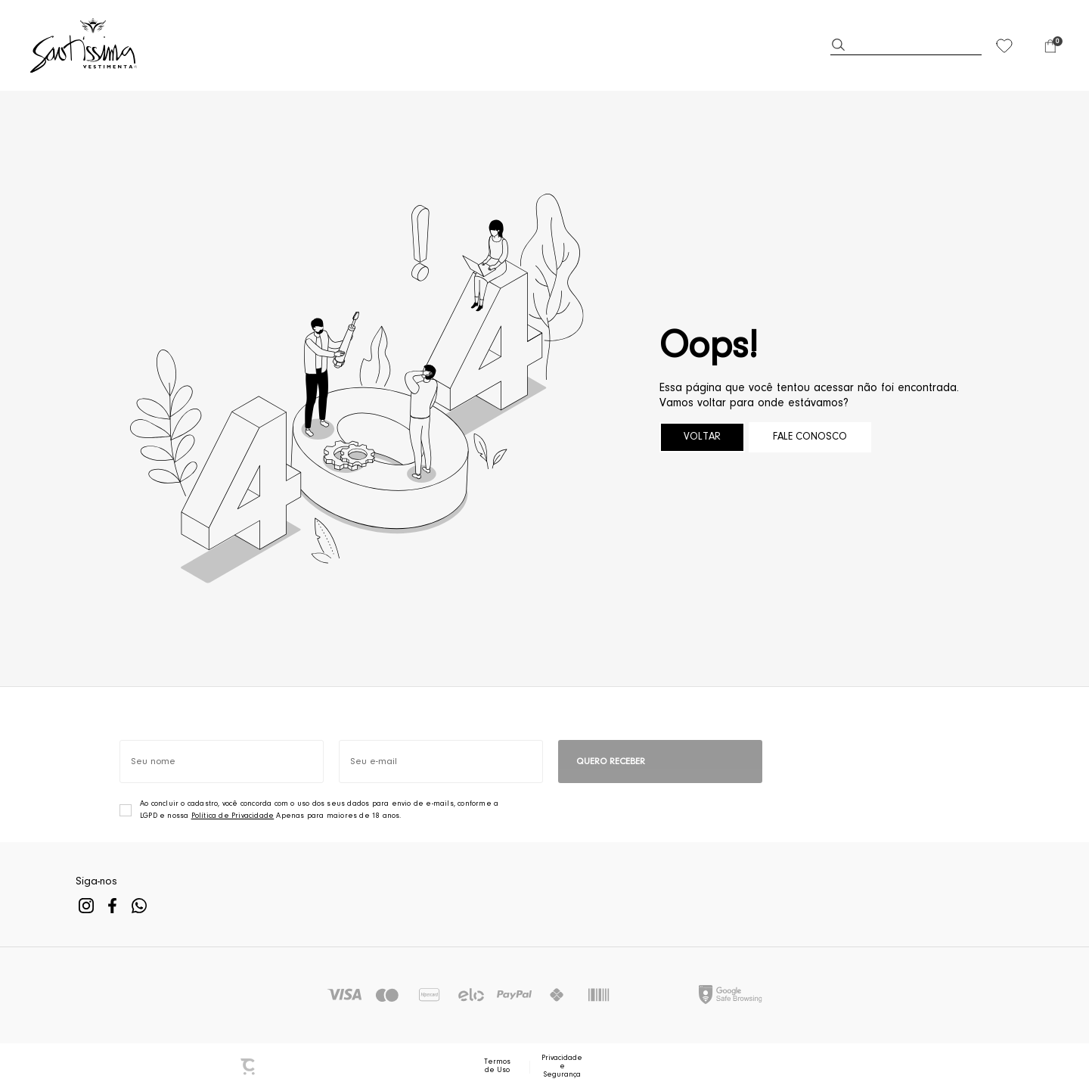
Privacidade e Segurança (561, 1067)
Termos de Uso (497, 1066)
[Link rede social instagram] (86, 906)
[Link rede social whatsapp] (139, 906)
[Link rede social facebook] (112, 906)
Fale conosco (810, 437)
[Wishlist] (1004, 45)
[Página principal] (85, 45)
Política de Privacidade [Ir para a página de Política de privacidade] (233, 816)
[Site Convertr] (249, 1066)
